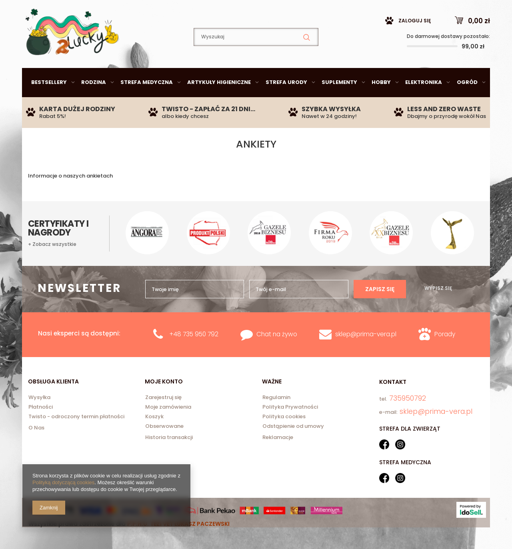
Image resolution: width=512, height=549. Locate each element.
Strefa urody (286, 102)
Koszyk (154, 437)
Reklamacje (277, 457)
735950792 (162, 10)
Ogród (467, 102)
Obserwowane (164, 446)
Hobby (381, 102)
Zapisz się (379, 309)
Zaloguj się (414, 40)
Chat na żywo (276, 354)
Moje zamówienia (168, 427)
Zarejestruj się (163, 418)
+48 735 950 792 (193, 354)
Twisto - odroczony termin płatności (76, 437)
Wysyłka (39, 418)
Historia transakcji (169, 457)
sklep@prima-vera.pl (80, 9)
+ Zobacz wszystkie (52, 264)
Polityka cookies (284, 437)
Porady (444, 354)
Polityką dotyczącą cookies (63, 482)
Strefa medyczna (146, 102)
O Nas (36, 447)
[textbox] (256, 57)
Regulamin (276, 418)
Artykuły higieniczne (219, 102)
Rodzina (93, 102)
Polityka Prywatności (290, 427)
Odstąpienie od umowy (293, 446)
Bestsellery (49, 102)
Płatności (40, 427)
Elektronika (423, 102)
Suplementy (339, 102)
